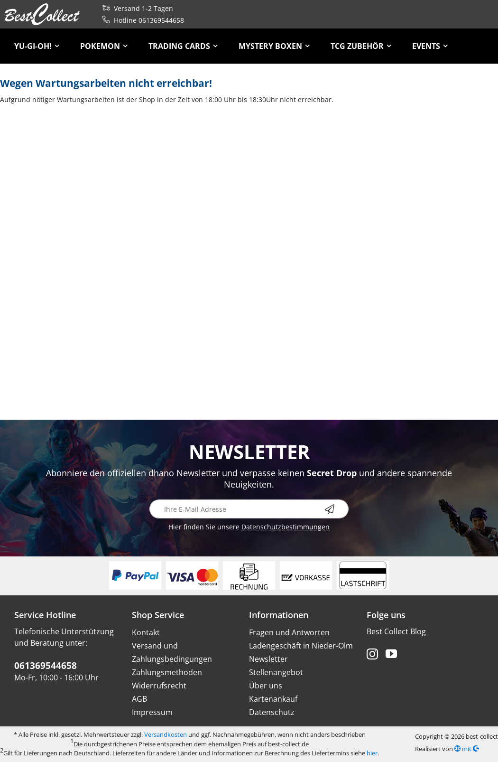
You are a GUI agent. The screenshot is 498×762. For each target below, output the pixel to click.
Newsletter (268, 659)
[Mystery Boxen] (274, 46)
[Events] (430, 46)
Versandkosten (165, 734)
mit (466, 748)
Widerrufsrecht (159, 685)
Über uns (265, 685)
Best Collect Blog (396, 631)
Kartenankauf (273, 699)
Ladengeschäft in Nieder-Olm (301, 645)
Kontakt (146, 632)
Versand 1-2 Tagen (136, 8)
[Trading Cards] (183, 46)
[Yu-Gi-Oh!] (37, 46)
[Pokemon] (104, 46)
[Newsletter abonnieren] (337, 508)
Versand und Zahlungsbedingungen (172, 652)
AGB (139, 699)
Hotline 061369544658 (141, 20)
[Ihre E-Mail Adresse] (249, 508)
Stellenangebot (276, 672)
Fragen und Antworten (289, 632)
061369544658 (45, 665)
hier (372, 753)
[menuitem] (37, 46)
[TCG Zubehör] (361, 46)
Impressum (152, 712)
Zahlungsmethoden (167, 672)
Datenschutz (272, 712)
